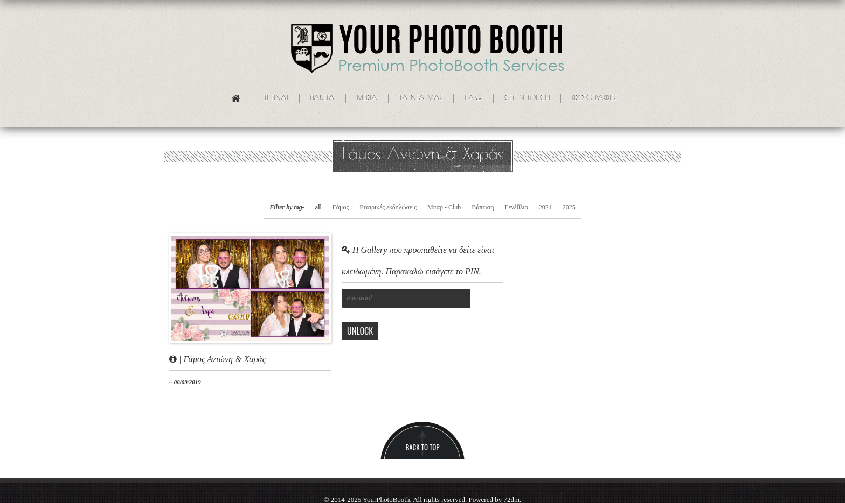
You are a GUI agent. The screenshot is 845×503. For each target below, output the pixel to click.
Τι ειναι (276, 98)
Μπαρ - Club (444, 207)
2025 (569, 207)
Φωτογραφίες (594, 98)
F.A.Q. (473, 98)
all (318, 207)
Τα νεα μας (420, 98)
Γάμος (341, 207)
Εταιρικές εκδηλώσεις (388, 207)
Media (367, 98)
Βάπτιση (483, 207)
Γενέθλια (516, 207)
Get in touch (527, 98)
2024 (545, 207)
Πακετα (322, 98)
